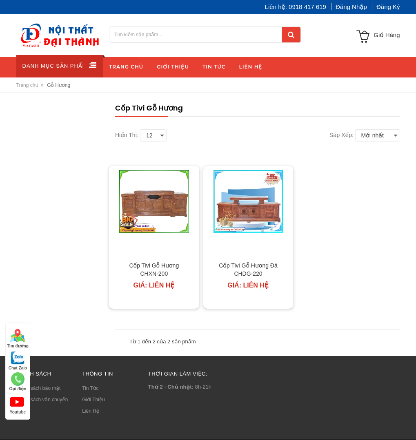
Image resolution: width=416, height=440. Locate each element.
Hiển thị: (126, 135)
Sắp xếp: (341, 135)
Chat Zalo (18, 360)
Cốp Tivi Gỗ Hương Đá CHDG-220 (248, 269)
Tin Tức (90, 388)
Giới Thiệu (93, 399)
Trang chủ (27, 85)
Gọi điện (17, 381)
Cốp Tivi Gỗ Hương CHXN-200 (154, 269)
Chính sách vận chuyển (42, 399)
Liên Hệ (90, 411)
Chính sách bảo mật (38, 388)
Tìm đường (18, 338)
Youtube (18, 404)
